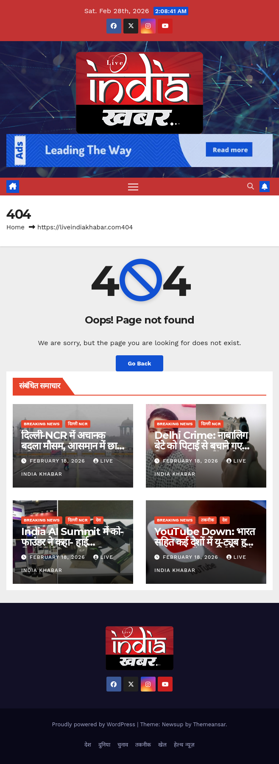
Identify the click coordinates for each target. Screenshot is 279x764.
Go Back (139, 363)
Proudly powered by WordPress (94, 724)
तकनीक (207, 520)
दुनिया (104, 745)
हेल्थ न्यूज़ (184, 745)
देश (98, 520)
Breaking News (42, 423)
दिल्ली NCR (78, 423)
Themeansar (209, 724)
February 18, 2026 (58, 461)
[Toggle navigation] (133, 186)
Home (15, 227)
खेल (162, 745)
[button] (250, 186)
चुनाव (122, 745)
